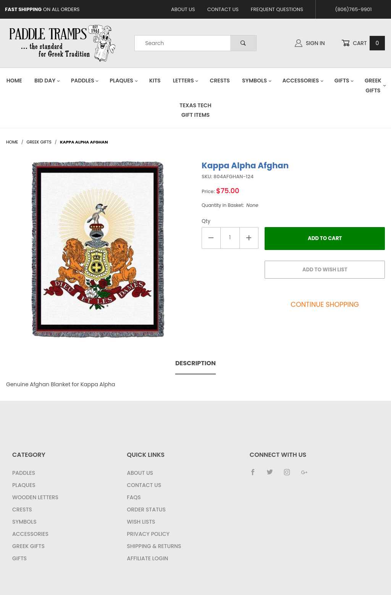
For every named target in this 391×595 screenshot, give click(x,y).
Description (195, 363)
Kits (155, 80)
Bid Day (47, 80)
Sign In (310, 43)
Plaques (124, 80)
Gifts (344, 80)
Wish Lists (141, 522)
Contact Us (223, 9)
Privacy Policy (148, 534)
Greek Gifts (28, 546)
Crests (220, 80)
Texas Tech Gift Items (195, 110)
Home (14, 80)
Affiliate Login (147, 558)
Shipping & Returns (154, 546)
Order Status (146, 509)
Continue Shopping (325, 304)
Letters (186, 80)
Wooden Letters (35, 497)
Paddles (85, 80)
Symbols (257, 80)
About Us (183, 9)
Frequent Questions (277, 9)
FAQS (134, 497)
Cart (363, 43)
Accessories (302, 80)
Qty (206, 221)
